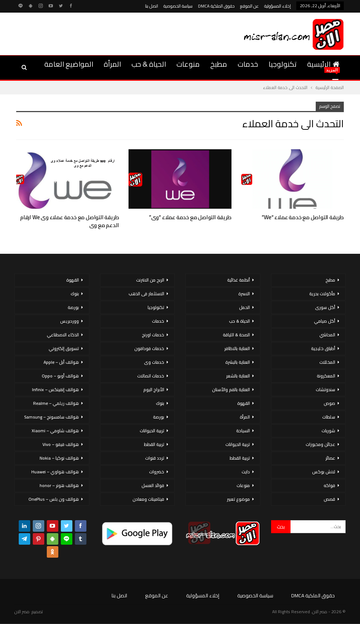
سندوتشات (325, 389)
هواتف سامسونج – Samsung (51, 417)
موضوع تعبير (238, 499)
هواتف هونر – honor (59, 485)
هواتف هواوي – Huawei (55, 472)
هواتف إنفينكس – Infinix (55, 389)
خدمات (248, 64)
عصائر (330, 458)
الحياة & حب (148, 64)
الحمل (244, 307)
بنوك (160, 403)
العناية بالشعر (238, 376)
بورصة (158, 417)
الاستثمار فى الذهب (146, 293)
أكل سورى (325, 307)
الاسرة (244, 293)
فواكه (329, 485)
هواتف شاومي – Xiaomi (55, 430)
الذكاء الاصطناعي (63, 335)
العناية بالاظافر (237, 348)
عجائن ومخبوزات (320, 444)
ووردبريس (69, 321)
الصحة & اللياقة (236, 335)
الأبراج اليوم (153, 389)
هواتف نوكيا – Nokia (59, 458)
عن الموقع (249, 6)
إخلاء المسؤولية (277, 6)
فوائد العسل (152, 485)
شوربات (328, 430)
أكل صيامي (324, 321)
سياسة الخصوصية (178, 6)
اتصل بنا (151, 6)
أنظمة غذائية (238, 280)
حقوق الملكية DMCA (216, 6)
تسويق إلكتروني (64, 348)
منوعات (188, 64)
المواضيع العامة (68, 64)
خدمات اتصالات (150, 376)
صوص (329, 403)
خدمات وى (154, 362)
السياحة (243, 430)
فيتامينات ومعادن (148, 499)
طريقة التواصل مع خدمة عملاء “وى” (190, 217)
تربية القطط (240, 458)
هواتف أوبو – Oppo (60, 376)
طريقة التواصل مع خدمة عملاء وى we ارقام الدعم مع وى (69, 221)
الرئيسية (323, 64)
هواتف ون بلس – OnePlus (53, 499)
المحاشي (327, 335)
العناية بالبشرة (237, 362)
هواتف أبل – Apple (61, 362)
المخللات (327, 362)
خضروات (156, 472)
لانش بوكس (323, 472)
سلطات (328, 417)
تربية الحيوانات (237, 444)
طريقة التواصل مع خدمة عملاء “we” (303, 217)
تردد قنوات (154, 458)
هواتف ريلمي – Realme (56, 403)
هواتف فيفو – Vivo (60, 444)
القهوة (243, 403)
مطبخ (218, 64)
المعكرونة (326, 376)
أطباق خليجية (323, 348)
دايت (246, 472)
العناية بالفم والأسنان (231, 389)
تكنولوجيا (283, 64)
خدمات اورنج (153, 335)
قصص (329, 499)
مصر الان (22, 611)
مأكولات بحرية (322, 293)
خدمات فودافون (149, 348)
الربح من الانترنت (150, 280)
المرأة (112, 64)
